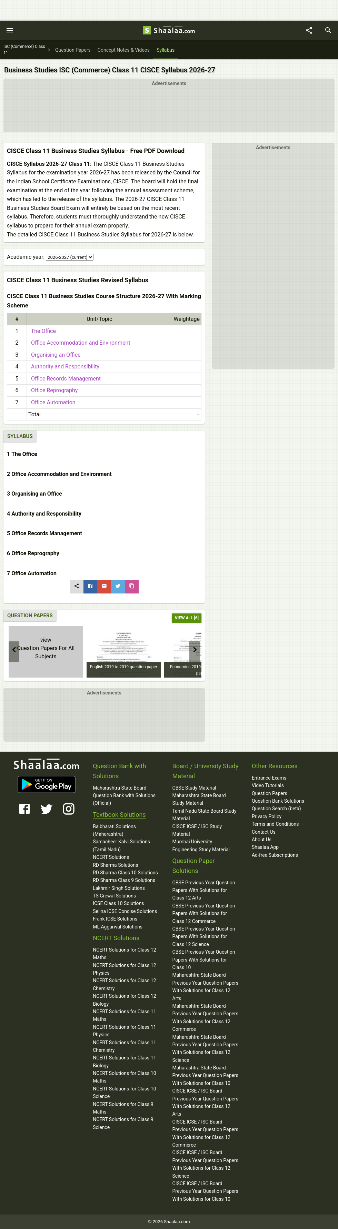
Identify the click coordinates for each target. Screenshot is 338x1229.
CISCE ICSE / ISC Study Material (197, 830)
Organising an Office (54, 355)
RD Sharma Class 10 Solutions (125, 872)
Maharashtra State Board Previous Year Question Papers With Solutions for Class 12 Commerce (205, 1017)
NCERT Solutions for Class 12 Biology (124, 999)
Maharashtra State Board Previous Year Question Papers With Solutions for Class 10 (205, 1075)
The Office (42, 331)
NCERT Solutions (111, 857)
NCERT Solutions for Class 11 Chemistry (124, 1046)
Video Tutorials (268, 785)
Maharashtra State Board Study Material (199, 799)
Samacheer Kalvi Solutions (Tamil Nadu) (121, 845)
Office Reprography (53, 390)
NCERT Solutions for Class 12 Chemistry (124, 984)
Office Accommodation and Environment (79, 342)
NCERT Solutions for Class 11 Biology (124, 1061)
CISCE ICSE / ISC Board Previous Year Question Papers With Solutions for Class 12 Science (205, 1164)
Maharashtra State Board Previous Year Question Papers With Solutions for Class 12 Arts (205, 986)
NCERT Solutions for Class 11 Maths (124, 1015)
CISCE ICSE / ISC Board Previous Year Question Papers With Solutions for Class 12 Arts (205, 1102)
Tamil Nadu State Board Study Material (204, 814)
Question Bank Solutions (278, 801)
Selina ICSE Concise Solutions (125, 911)
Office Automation (52, 402)
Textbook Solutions (119, 814)
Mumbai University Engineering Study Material (201, 845)
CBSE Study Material (194, 788)
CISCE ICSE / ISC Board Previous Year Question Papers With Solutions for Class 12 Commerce (205, 1133)
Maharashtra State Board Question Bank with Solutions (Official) (124, 795)
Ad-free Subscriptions (275, 855)
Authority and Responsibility (63, 366)
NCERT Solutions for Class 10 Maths (124, 1077)
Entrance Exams (269, 778)
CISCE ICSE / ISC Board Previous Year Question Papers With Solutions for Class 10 (205, 1191)
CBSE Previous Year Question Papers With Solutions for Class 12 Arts (203, 890)
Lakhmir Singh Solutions (119, 888)
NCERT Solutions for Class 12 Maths (124, 953)
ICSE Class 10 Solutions (118, 903)
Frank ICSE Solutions (115, 919)
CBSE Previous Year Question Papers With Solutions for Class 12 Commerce (203, 913)
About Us (261, 839)
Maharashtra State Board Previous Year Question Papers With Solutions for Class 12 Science (205, 1048)
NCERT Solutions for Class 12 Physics (124, 969)
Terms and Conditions (275, 824)
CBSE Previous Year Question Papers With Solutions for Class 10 (203, 959)
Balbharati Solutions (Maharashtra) (114, 830)
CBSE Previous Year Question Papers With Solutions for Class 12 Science (203, 936)
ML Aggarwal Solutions (117, 927)
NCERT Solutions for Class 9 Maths (123, 1108)
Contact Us (264, 832)
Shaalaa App (265, 847)
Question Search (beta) (276, 808)
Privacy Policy (266, 816)
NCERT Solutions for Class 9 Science (123, 1123)
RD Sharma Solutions (115, 865)
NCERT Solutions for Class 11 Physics (124, 1030)
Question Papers (269, 793)
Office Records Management (64, 378)
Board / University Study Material (205, 771)
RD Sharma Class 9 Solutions (124, 880)
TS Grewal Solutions (114, 895)
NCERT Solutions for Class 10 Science (124, 1092)
